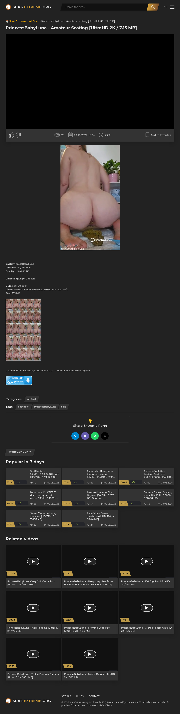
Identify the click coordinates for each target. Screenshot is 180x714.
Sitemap (66, 696)
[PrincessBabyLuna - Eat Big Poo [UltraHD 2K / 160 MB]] (146, 566)
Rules (79, 696)
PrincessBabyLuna (45, 406)
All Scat (34, 21)
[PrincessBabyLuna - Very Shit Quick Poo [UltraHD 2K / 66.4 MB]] (33, 566)
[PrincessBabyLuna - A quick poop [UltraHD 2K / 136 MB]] (146, 612)
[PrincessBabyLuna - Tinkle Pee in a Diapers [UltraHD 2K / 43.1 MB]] (33, 659)
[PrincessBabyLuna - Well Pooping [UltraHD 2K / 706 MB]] (33, 612)
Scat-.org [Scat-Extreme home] (32, 7)
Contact (94, 696)
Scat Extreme (18, 21)
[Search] (153, 7)
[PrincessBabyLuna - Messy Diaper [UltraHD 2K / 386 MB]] (89, 659)
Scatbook (23, 406)
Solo (63, 406)
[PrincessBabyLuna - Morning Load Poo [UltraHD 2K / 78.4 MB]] (89, 612)
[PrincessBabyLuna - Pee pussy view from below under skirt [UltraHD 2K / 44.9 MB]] (89, 566)
